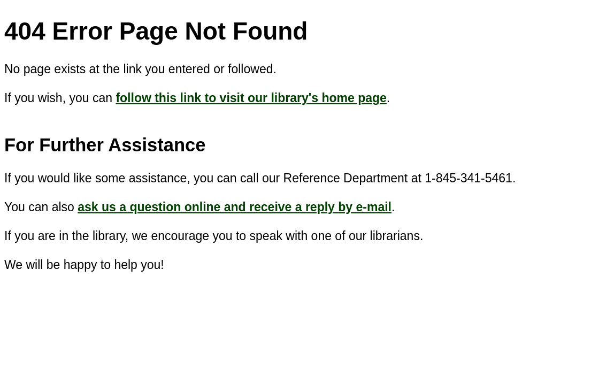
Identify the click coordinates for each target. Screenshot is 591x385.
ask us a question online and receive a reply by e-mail (235, 207)
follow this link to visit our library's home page (251, 98)
